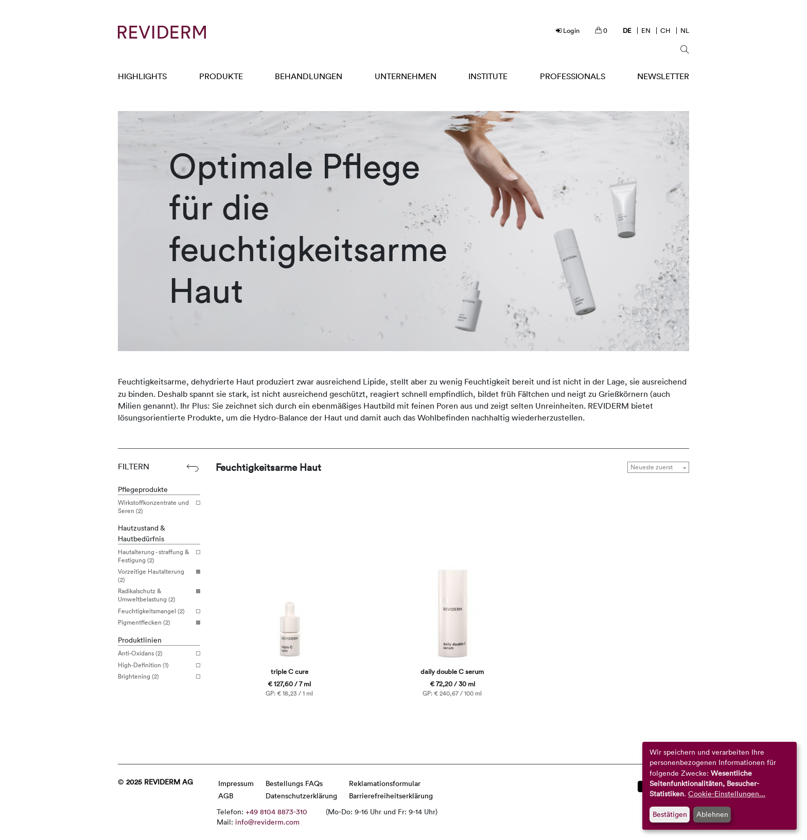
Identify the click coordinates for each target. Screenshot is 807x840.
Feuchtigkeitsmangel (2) (155, 611)
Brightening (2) (155, 676)
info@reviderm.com (267, 822)
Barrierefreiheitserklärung (391, 795)
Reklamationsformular (384, 783)
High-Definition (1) (155, 665)
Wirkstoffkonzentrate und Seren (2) (155, 507)
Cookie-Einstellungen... (726, 793)
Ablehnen (712, 814)
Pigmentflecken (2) (155, 622)
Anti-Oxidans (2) (155, 653)
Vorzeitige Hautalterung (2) (155, 575)
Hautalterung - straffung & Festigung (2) (155, 556)
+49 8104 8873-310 (276, 811)
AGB (225, 795)
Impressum (236, 783)
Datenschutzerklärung (301, 795)
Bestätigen (670, 814)
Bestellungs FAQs (294, 783)
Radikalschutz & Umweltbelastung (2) (155, 595)
